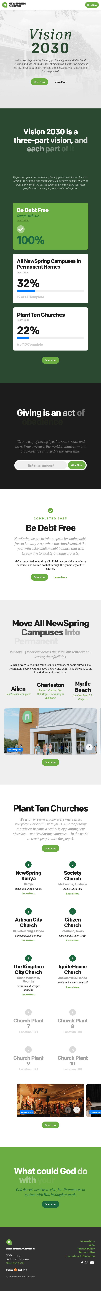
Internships (87, 1241)
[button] (89, 760)
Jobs (92, 1244)
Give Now (92, 5)
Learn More (60, 82)
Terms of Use (87, 1252)
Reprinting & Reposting (80, 1256)
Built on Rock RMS (16, 1269)
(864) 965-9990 (15, 1263)
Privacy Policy (86, 1248)
